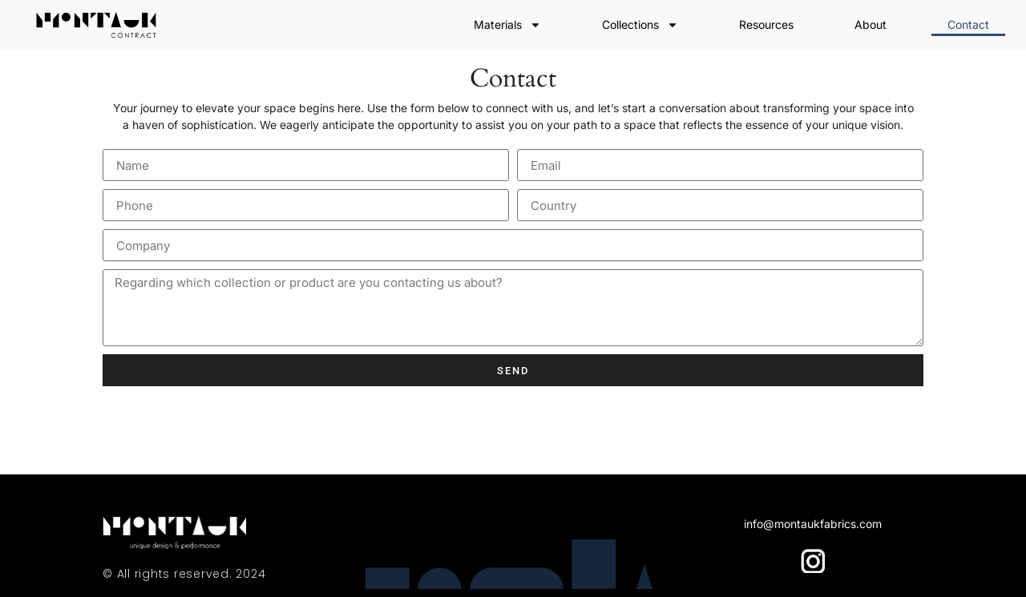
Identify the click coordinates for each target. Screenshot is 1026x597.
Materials (507, 25)
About (870, 24)
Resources (766, 24)
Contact (968, 24)
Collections (640, 25)
